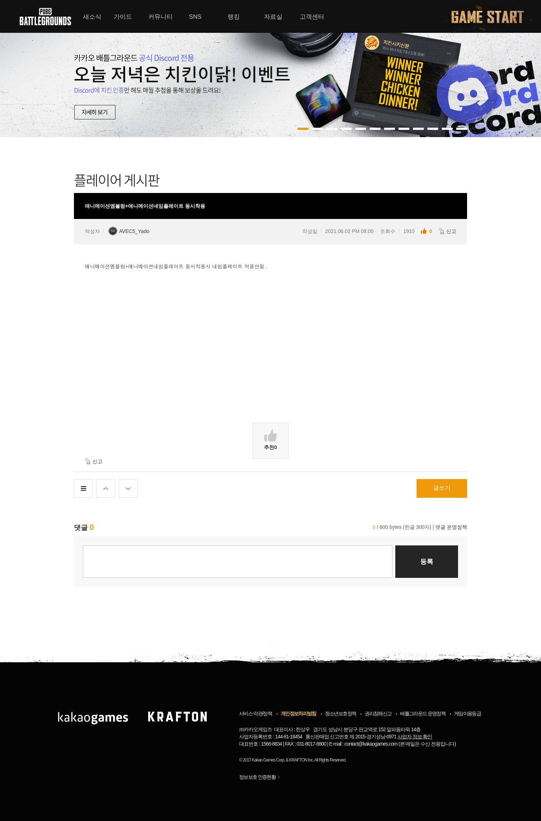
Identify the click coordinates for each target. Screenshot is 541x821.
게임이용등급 (467, 713)
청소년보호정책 (340, 713)
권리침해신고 (378, 713)
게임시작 (492, 16)
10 (447, 129)
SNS (195, 16)
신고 (447, 231)
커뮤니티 (160, 16)
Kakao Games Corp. (268, 760)
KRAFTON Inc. (301, 760)
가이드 (123, 16)
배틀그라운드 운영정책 (422, 713)
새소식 (92, 16)
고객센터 (312, 16)
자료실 (273, 16)
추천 (270, 439)
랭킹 (234, 16)
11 (461, 129)
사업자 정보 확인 (414, 736)
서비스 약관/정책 (255, 713)
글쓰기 (441, 488)
